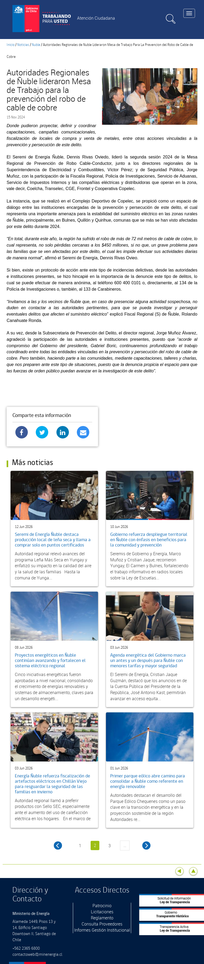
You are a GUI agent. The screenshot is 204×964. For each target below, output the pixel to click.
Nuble (36, 45)
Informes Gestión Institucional (102, 930)
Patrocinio (102, 906)
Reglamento (102, 918)
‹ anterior (58, 845)
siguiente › (146, 845)
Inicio (11, 45)
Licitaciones (102, 912)
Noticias (23, 45)
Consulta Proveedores (102, 924)
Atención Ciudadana (96, 18)
